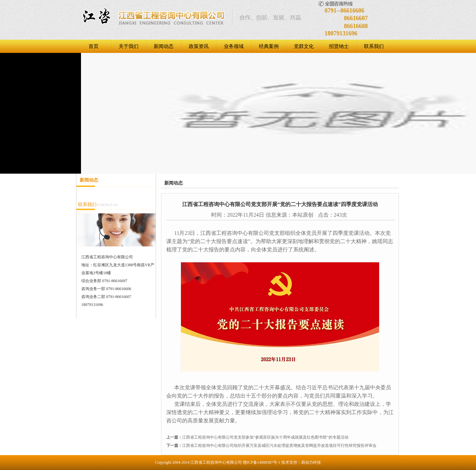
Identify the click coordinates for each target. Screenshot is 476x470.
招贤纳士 (339, 46)
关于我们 (129, 46)
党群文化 (304, 46)
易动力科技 (311, 462)
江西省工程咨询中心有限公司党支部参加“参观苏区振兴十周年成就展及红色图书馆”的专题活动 (265, 437)
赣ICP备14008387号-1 (261, 462)
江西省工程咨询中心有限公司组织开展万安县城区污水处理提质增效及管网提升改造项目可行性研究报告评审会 (279, 445)
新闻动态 (164, 46)
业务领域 (234, 46)
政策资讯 (199, 46)
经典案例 (269, 46)
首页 (94, 46)
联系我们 (374, 46)
